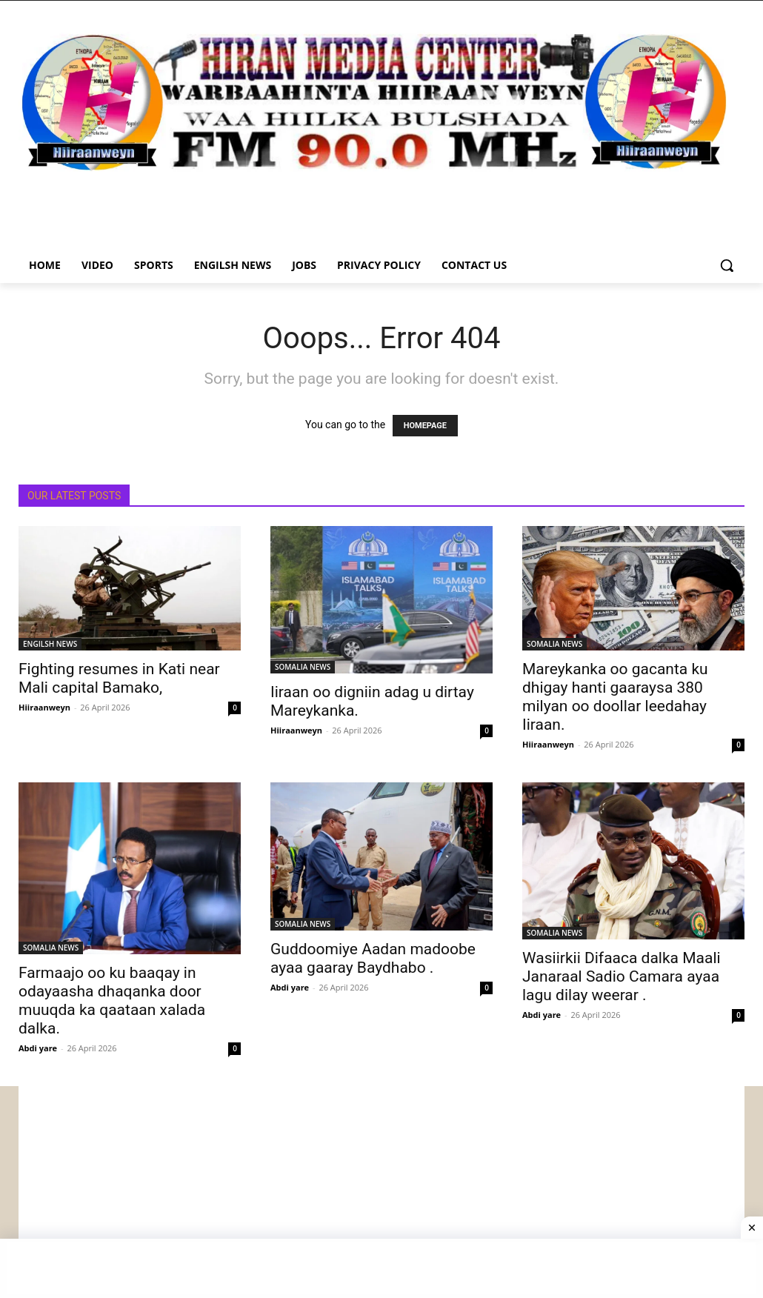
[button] (726, 265)
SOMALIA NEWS (302, 667)
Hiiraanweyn (44, 707)
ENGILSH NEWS (50, 644)
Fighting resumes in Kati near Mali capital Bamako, (119, 678)
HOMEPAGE (425, 425)
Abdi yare (38, 1048)
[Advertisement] (381, 1190)
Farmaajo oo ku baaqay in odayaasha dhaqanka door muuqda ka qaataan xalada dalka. (112, 1000)
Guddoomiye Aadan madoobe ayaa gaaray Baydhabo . (373, 958)
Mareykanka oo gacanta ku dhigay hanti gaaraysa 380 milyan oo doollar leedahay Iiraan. (615, 696)
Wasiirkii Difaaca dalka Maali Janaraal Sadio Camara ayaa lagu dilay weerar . (621, 976)
